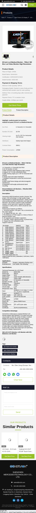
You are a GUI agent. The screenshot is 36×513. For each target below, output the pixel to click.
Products (9, 17)
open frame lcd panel (10, 350)
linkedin (14, 500)
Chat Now (18, 380)
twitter (22, 500)
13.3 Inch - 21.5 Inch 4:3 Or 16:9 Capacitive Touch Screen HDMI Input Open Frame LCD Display (9, 450)
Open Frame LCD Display (21, 17)
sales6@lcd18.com (8, 1)
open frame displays (10, 354)
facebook (18, 500)
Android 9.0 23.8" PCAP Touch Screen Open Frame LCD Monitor (26, 450)
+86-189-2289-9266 (27, 1)
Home (3, 17)
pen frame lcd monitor (10, 346)
